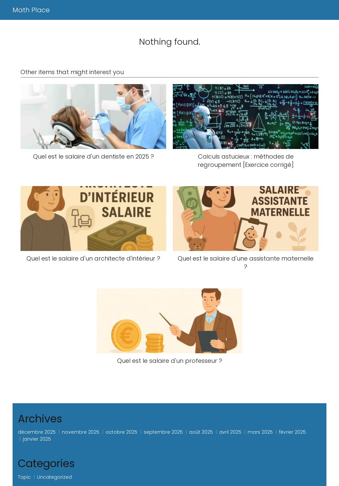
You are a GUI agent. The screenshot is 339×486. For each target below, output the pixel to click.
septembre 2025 (163, 432)
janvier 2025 (37, 439)
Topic (24, 477)
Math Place (31, 10)
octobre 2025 (121, 432)
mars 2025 (260, 432)
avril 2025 (230, 432)
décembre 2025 (37, 432)
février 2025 (292, 432)
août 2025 (201, 432)
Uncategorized (54, 477)
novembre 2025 (80, 432)
